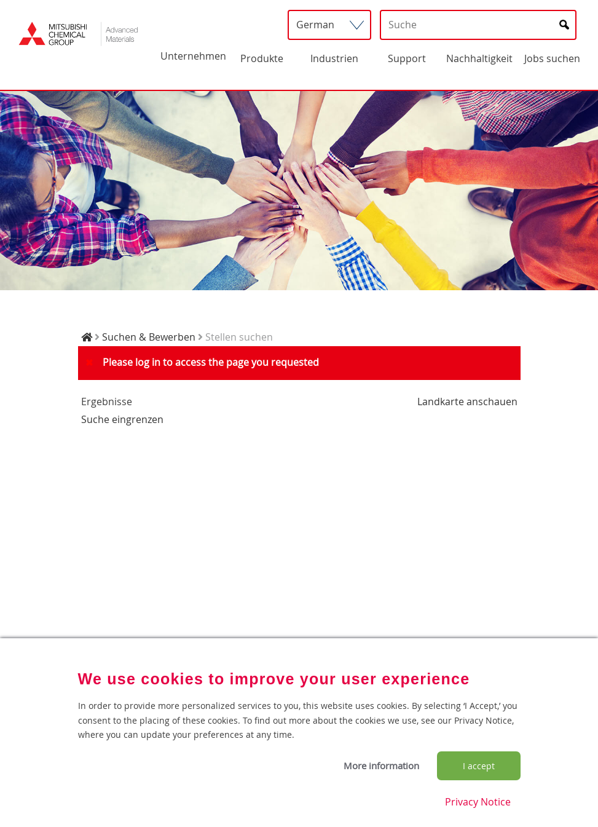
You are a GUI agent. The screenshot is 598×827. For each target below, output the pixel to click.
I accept (479, 766)
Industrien (334, 58)
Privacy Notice (478, 802)
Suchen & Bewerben (148, 337)
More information (381, 765)
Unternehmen (193, 56)
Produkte (261, 58)
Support (407, 58)
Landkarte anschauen (467, 401)
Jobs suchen (552, 58)
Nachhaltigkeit (479, 58)
